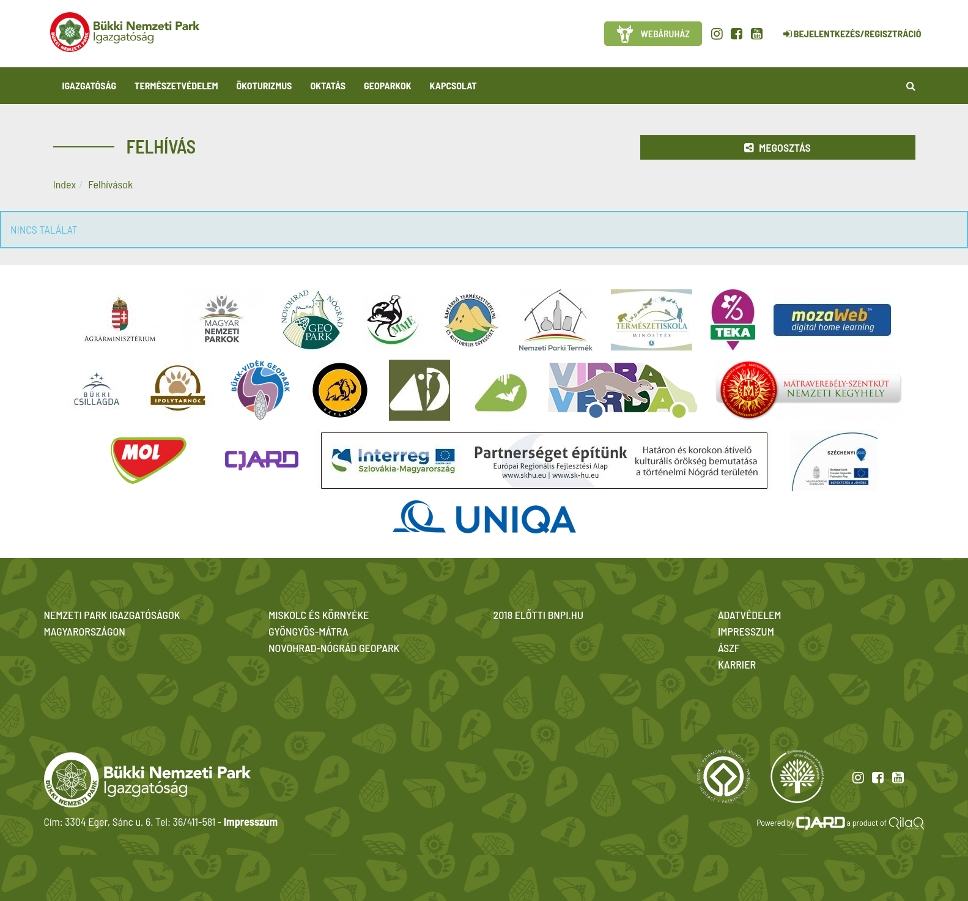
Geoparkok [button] (387, 85)
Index (64, 184)
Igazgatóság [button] (89, 85)
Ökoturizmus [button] (264, 85)
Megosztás (777, 147)
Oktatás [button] (327, 85)
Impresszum (251, 821)
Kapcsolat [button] (453, 85)
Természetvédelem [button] (176, 85)
